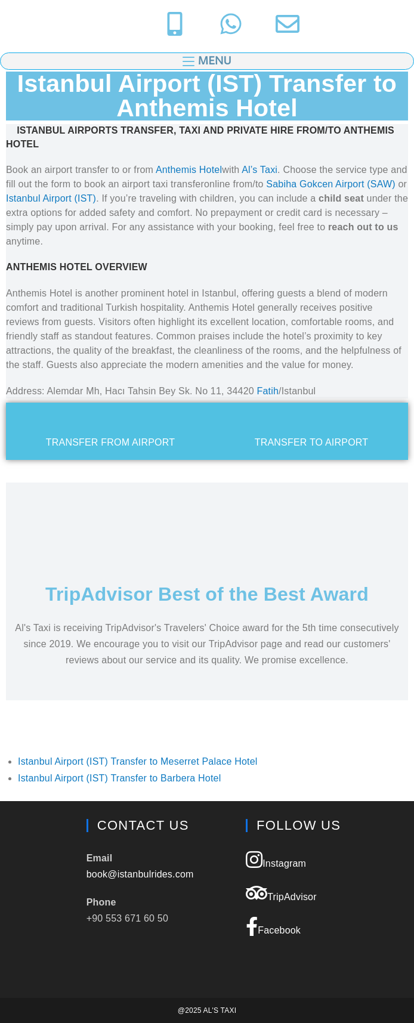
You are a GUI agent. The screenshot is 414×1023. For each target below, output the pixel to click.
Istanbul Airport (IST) (51, 198)
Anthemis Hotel (189, 170)
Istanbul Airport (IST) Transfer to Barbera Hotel (119, 778)
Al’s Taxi (259, 170)
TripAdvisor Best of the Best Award (207, 594)
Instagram (276, 859)
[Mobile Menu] (207, 60)
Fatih (268, 391)
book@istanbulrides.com (140, 874)
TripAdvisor (281, 893)
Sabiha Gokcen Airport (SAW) (330, 184)
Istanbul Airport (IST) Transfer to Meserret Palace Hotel (138, 761)
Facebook (273, 926)
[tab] (110, 431)
